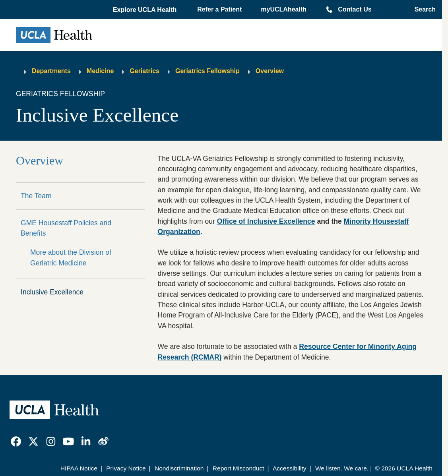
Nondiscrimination (179, 468)
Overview (270, 71)
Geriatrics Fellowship (207, 71)
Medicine (100, 71)
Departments (51, 71)
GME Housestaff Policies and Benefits (66, 228)
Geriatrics (144, 71)
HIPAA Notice (78, 468)
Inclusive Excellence (52, 292)
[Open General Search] (423, 9)
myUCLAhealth (283, 9)
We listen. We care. (341, 468)
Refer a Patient (219, 9)
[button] (145, 10)
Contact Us (354, 9)
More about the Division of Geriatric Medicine (70, 257)
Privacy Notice (125, 468)
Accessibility (289, 468)
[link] (16, 441)
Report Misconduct (238, 468)
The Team (36, 196)
